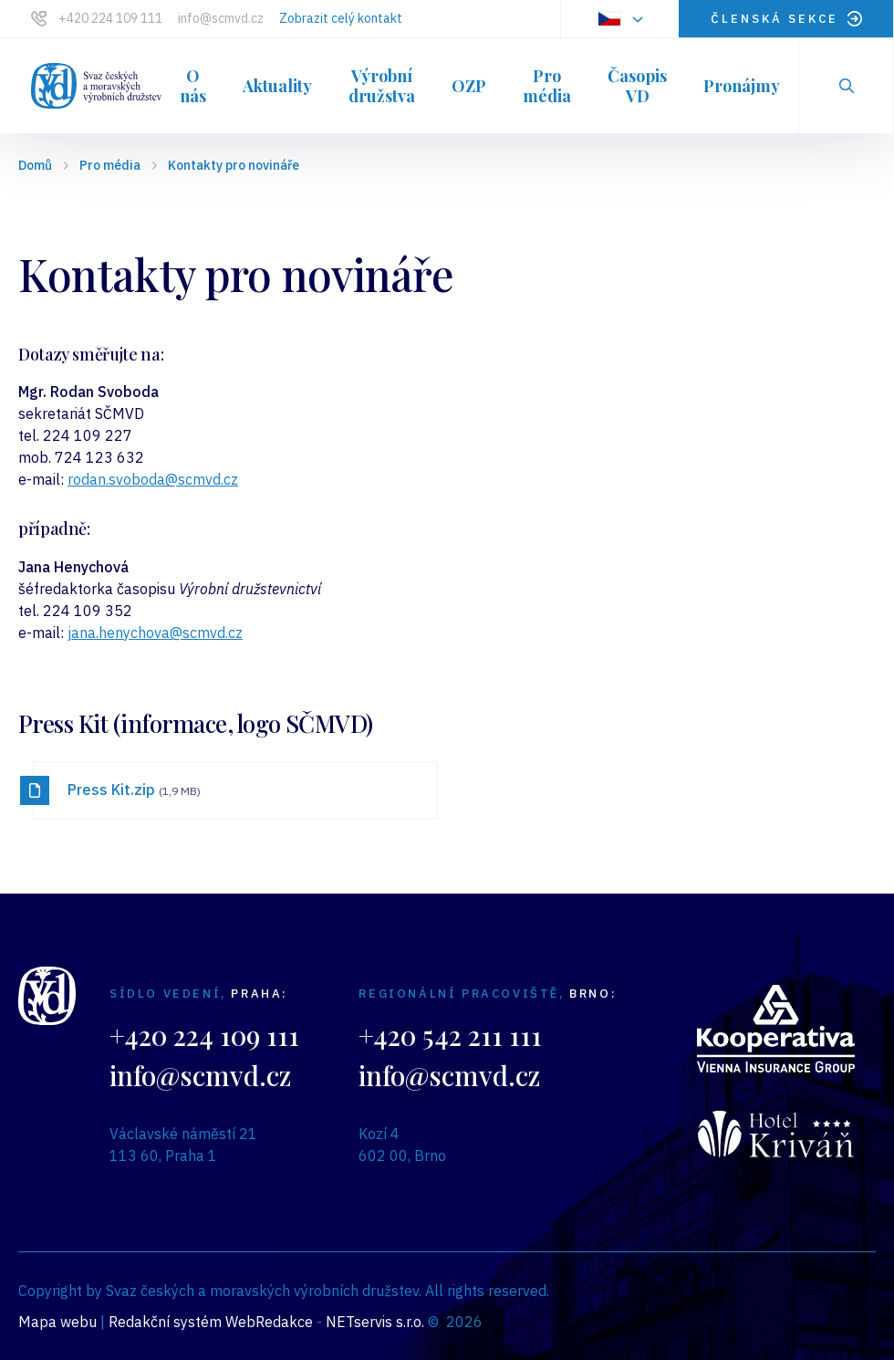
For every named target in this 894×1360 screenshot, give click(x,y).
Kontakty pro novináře (233, 165)
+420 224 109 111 (110, 18)
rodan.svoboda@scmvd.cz (153, 479)
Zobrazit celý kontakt (340, 18)
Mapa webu (57, 1322)
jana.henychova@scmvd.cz (155, 632)
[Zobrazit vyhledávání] (846, 85)
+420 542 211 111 (450, 1034)
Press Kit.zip (134, 789)
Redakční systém (165, 1322)
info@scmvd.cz (221, 18)
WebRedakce (269, 1322)
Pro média (109, 165)
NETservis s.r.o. (375, 1322)
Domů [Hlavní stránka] (35, 165)
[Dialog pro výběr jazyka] (619, 18)
